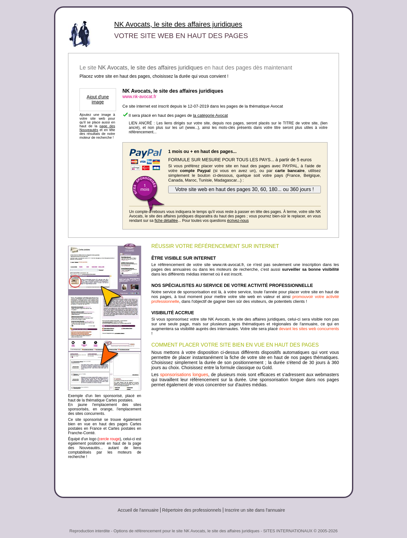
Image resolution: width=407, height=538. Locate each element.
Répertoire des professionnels (191, 510)
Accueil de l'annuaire (138, 510)
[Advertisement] (245, 439)
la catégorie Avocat (210, 115)
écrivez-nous (238, 220)
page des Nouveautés (97, 128)
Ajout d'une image (98, 99)
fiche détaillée (166, 220)
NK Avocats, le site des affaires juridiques (178, 24)
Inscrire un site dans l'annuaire (255, 510)
